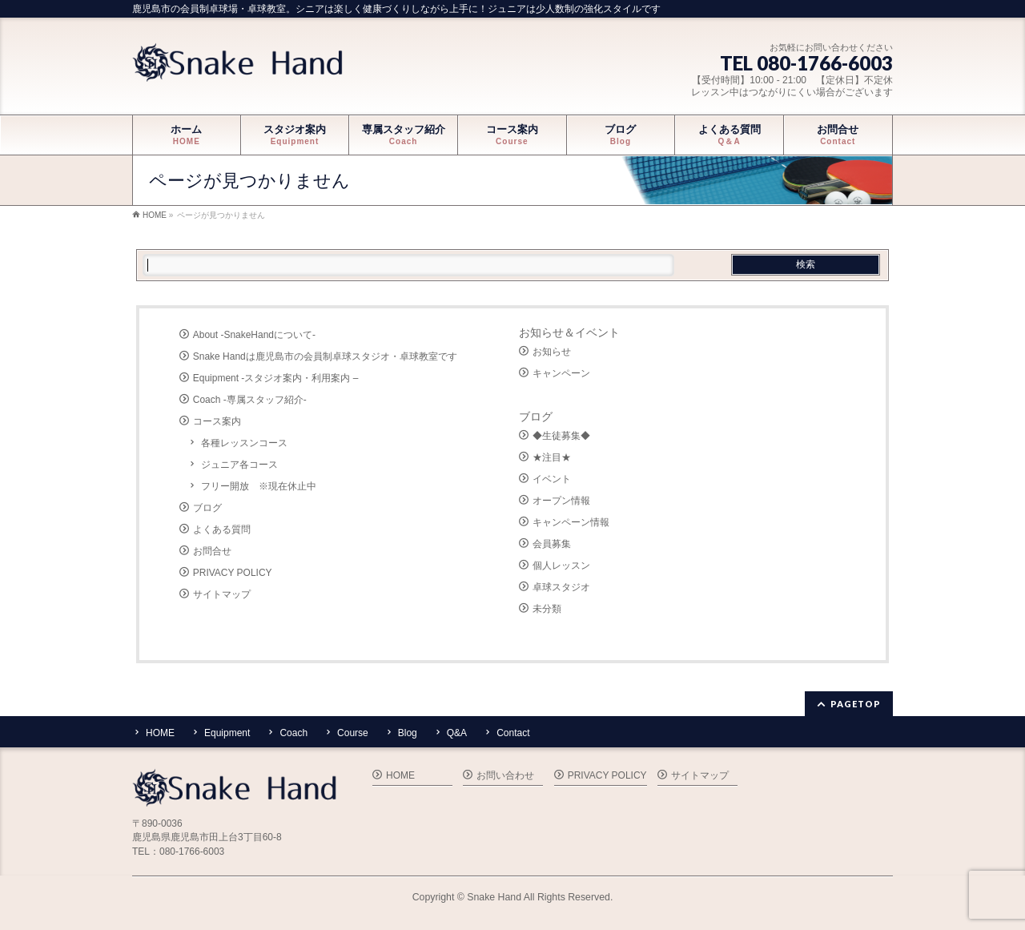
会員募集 (552, 544)
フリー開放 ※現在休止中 (258, 486)
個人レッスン (561, 565)
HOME (160, 733)
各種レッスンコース (244, 443)
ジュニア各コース (239, 464)
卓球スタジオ (561, 587)
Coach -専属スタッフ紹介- (250, 399)
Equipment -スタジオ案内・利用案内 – (276, 378)
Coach (293, 733)
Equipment (227, 733)
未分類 (547, 608)
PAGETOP (855, 704)
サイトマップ (222, 594)
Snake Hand (494, 897)
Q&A (457, 733)
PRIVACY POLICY (232, 572)
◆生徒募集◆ (561, 435)
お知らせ (552, 351)
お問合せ (212, 551)
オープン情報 (561, 500)
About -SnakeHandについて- (254, 334)
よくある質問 (222, 529)
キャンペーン (561, 373)
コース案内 (217, 421)
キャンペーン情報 (571, 522)
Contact (512, 733)
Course (352, 733)
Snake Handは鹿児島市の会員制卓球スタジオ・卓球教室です (325, 356)
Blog (407, 733)
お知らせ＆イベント (569, 332)
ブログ (207, 507)
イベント (552, 479)
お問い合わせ (505, 775)
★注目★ (552, 457)
